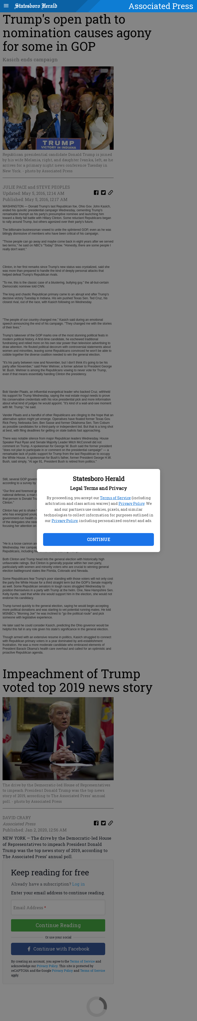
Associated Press (161, 6)
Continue (98, 539)
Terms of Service (115, 497)
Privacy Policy (131, 503)
